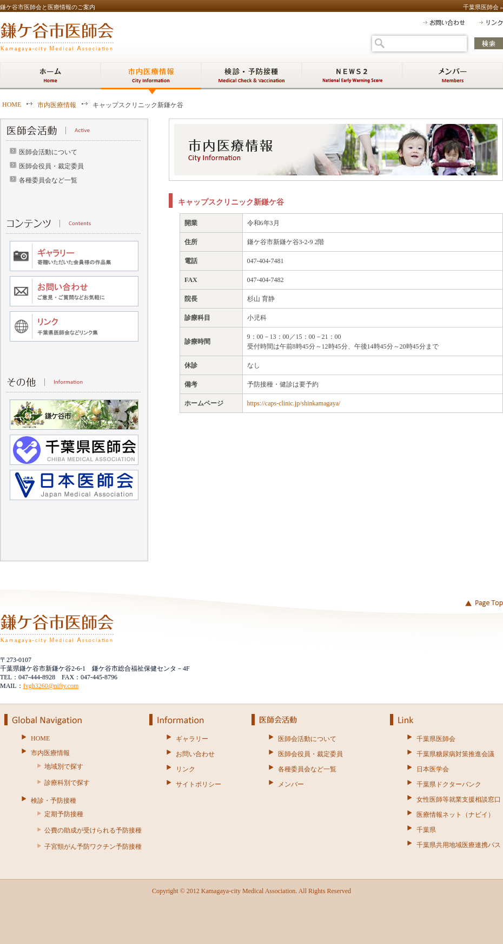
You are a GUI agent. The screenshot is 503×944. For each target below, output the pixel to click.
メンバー (291, 784)
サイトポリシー (198, 784)
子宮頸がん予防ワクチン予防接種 (93, 846)
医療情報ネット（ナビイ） (455, 814)
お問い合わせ (195, 754)
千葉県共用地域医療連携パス (458, 845)
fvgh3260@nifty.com (51, 686)
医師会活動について (48, 152)
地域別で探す (63, 766)
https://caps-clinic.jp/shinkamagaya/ (294, 403)
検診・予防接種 (53, 800)
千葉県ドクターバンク (448, 784)
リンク (185, 769)
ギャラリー (192, 739)
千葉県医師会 (435, 739)
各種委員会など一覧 (48, 180)
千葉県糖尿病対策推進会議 (455, 754)
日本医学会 (432, 769)
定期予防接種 (63, 814)
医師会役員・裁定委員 (51, 166)
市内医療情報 (56, 105)
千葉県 (426, 830)
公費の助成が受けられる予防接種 (93, 830)
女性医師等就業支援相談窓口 (458, 799)
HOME (11, 104)
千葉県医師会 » (483, 7)
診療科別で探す (67, 782)
